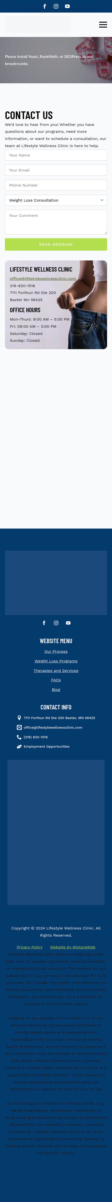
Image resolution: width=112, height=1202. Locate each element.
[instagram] (56, 6)
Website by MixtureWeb (72, 947)
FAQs (56, 680)
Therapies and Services (56, 670)
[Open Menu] (103, 25)
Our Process (55, 651)
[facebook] (44, 6)
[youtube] (67, 6)
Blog (56, 689)
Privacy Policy (30, 947)
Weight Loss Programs (56, 661)
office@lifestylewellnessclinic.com (43, 278)
